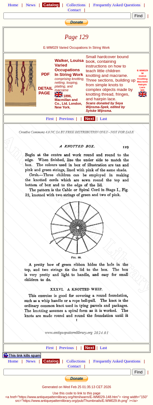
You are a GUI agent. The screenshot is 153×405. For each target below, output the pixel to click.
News (31, 4)
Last (103, 118)
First (50, 118)
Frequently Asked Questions (116, 4)
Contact (74, 10)
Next (89, 118)
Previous (67, 118)
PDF (45, 74)
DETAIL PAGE (45, 88)
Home (13, 4)
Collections (76, 4)
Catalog (51, 4)
